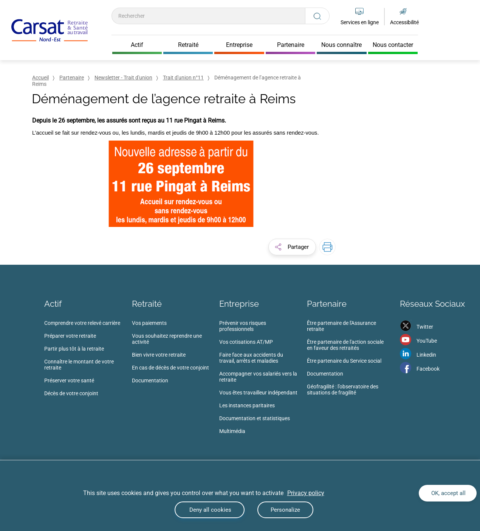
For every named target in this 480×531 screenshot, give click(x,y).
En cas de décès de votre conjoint (170, 368)
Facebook (428, 369)
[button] (292, 247)
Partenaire (71, 78)
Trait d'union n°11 (183, 78)
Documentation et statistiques (254, 418)
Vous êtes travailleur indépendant (258, 393)
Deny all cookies (209, 509)
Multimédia (232, 431)
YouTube (427, 341)
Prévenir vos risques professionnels (242, 326)
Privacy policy (305, 493)
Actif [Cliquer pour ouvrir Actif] (137, 45)
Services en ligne (360, 22)
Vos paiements (149, 323)
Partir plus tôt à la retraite (74, 349)
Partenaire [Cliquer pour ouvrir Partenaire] (290, 45)
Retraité (147, 304)
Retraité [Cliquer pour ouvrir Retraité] (188, 45)
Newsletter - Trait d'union (123, 78)
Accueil (40, 78)
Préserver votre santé (69, 380)
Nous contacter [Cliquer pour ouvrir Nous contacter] (393, 45)
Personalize (285, 509)
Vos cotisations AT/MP (246, 342)
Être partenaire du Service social (344, 361)
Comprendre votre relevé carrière (82, 323)
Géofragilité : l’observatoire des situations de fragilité (342, 390)
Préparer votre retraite (70, 336)
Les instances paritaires (247, 405)
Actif (53, 304)
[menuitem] (88, 360)
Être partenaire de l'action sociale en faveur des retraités (345, 345)
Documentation (150, 380)
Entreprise (239, 304)
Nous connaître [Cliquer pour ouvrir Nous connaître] (341, 45)
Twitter (425, 327)
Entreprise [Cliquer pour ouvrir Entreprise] (239, 45)
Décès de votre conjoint (71, 393)
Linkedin (426, 355)
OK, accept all (448, 493)
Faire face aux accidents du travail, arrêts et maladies (251, 358)
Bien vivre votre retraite (159, 355)
